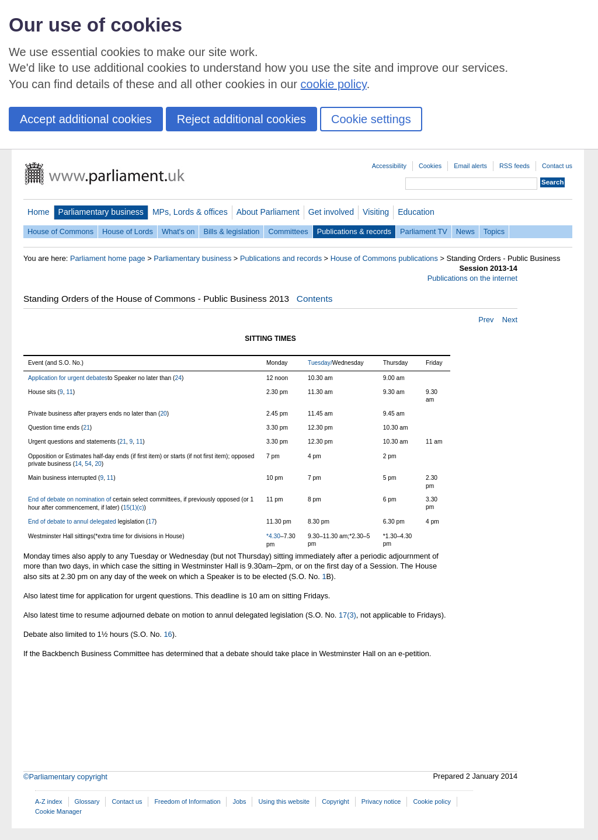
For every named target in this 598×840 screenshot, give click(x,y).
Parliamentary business (101, 212)
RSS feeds (514, 165)
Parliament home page (107, 258)
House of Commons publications (384, 258)
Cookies (430, 165)
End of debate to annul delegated (73, 521)
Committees (288, 231)
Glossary (87, 801)
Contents (314, 299)
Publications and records (281, 258)
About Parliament (268, 212)
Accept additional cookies (86, 119)
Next (509, 319)
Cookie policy (432, 801)
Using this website (284, 801)
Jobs (239, 801)
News (465, 231)
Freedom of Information (187, 801)
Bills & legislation (231, 231)
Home (38, 212)
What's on (178, 231)
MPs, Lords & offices (190, 212)
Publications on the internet (472, 278)
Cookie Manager (58, 811)
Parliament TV (423, 231)
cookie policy (334, 84)
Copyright (335, 801)
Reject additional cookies (241, 119)
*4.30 (273, 536)
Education (416, 212)
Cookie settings (371, 119)
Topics (494, 231)
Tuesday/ (320, 363)
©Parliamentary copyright (65, 776)
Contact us (557, 165)
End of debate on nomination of (70, 499)
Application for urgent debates (67, 378)
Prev (485, 319)
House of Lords (127, 231)
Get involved (331, 212)
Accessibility (389, 165)
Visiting (376, 212)
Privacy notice (381, 801)
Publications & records (354, 231)
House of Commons (60, 231)
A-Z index (48, 801)
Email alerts (470, 165)
